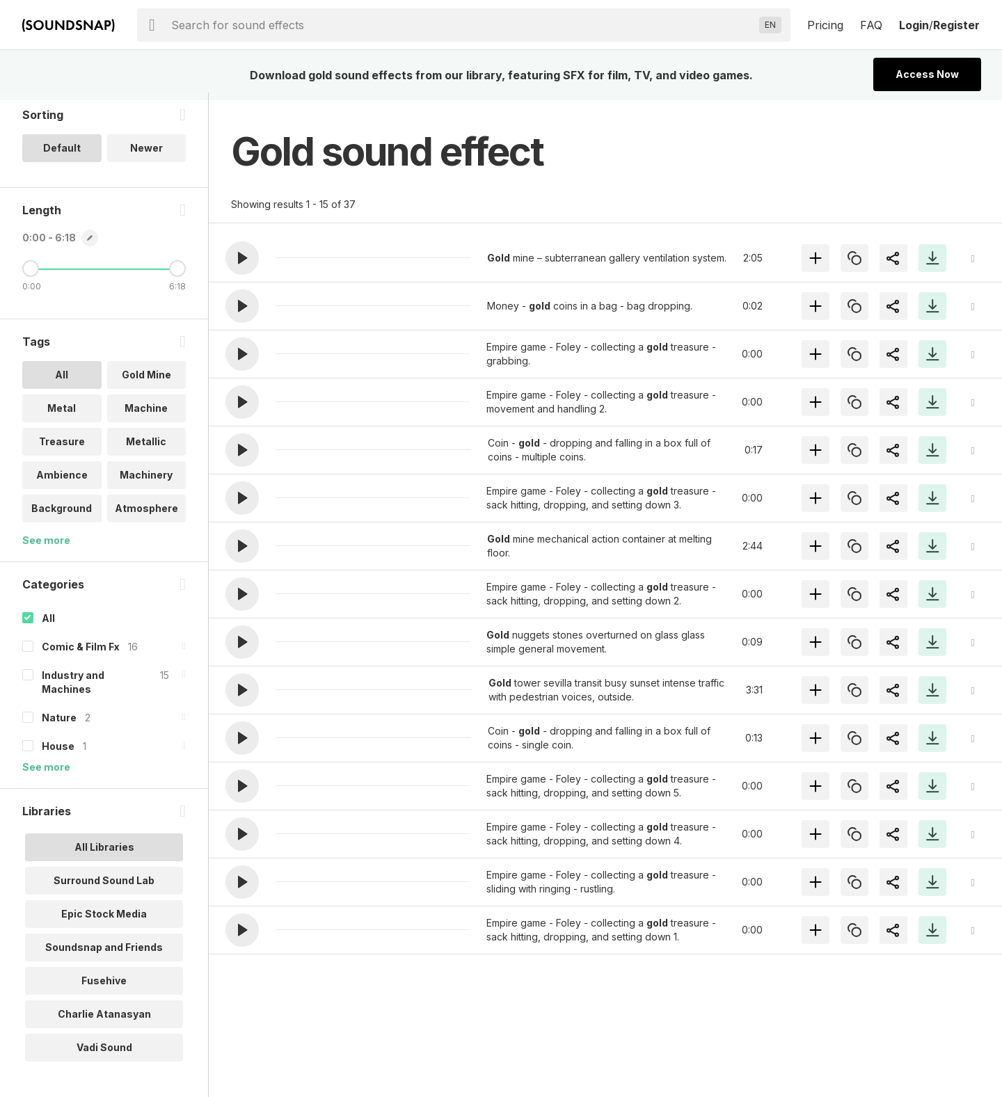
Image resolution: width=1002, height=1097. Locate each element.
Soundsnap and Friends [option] (104, 955)
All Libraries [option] (104, 854)
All (48, 626)
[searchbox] (462, 25)
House (58, 754)
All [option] (61, 382)
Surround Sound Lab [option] (104, 888)
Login (914, 25)
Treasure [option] (62, 449)
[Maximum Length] (177, 276)
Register (956, 25)
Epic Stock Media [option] (104, 921)
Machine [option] (146, 416)
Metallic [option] (146, 449)
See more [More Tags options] (46, 548)
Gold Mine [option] (146, 382)
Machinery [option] (146, 482)
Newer (146, 155)
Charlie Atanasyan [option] (104, 1021)
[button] (242, 258)
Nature (59, 725)
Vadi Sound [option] (104, 1055)
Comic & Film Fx (81, 654)
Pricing (825, 25)
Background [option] (61, 516)
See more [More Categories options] (46, 774)
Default (62, 155)
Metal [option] (61, 416)
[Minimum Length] (30, 276)
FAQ (871, 25)
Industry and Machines (73, 690)
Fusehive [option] (104, 988)
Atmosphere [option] (146, 516)
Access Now (927, 74)
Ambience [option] (62, 482)
